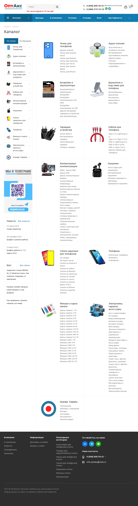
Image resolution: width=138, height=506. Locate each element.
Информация (37, 437)
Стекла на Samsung (68, 274)
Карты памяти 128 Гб (69, 329)
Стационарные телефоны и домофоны (115, 372)
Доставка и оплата (39, 442)
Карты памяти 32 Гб (68, 324)
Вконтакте (85, 444)
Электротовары (66, 419)
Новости (8, 446)
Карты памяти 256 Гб (69, 332)
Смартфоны (114, 260)
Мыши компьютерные (69, 194)
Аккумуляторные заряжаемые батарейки (67, 92)
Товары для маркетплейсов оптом (66, 452)
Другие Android (66, 50)
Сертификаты (10, 449)
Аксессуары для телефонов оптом (64, 445)
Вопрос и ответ (37, 446)
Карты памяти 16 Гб (68, 321)
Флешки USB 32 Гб (68, 351)
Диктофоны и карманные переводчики (115, 334)
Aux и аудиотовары (117, 313)
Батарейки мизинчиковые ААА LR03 (68, 100)
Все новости (24, 221)
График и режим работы (17, 239)
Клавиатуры (65, 184)
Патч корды (65, 205)
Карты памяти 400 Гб (69, 334)
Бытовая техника (116, 324)
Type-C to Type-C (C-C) (118, 139)
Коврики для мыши (68, 186)
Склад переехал (14, 229)
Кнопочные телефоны (118, 255)
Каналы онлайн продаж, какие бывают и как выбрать (17, 290)
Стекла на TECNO (67, 276)
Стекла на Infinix (67, 268)
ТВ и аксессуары (116, 380)
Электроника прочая (118, 391)
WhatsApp (98, 444)
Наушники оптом (64, 469)
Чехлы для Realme (68, 58)
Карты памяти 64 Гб (68, 326)
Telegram (91, 444)
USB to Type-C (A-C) (117, 147)
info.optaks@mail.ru (96, 462)
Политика (8, 453)
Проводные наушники (117, 183)
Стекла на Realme (67, 271)
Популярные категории (62, 438)
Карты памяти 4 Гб (68, 316)
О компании (10, 442)
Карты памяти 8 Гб (68, 318)
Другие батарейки (68, 111)
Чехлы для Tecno (67, 64)
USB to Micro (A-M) (116, 144)
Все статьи (25, 265)
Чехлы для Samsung (68, 61)
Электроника (62, 477)
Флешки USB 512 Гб (68, 361)
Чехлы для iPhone (67, 72)
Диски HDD (71, 170)
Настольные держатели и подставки (114, 100)
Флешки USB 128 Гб (68, 356)
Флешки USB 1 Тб (67, 340)
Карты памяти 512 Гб (69, 337)
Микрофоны (114, 345)
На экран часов (66, 260)
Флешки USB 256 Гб (68, 359)
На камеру (64, 258)
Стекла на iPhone (67, 287)
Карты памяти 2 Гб (68, 313)
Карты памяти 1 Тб (68, 310)
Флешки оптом (63, 473)
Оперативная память (69, 202)
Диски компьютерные (69, 175)
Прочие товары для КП (70, 208)
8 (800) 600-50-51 (95, 5)
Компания (9, 437)
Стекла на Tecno (67, 279)
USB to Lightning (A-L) (118, 142)
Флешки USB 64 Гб (68, 353)
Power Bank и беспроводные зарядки (66, 136)
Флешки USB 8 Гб (67, 345)
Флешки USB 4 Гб (67, 342)
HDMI (62, 170)
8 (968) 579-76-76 (95, 9)
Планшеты (113, 257)
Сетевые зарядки (67, 147)
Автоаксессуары (116, 321)
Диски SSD (64, 173)
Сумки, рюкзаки (115, 378)
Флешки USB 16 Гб (68, 348)
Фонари (63, 411)
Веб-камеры (114, 326)
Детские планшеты (117, 329)
